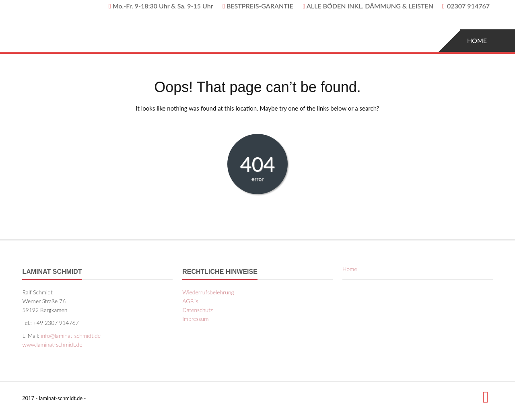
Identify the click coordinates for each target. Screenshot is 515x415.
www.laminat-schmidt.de (52, 344)
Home (477, 40)
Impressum (195, 318)
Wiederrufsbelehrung (208, 292)
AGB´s (190, 301)
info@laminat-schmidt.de (71, 335)
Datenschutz (197, 309)
